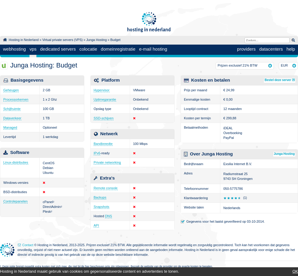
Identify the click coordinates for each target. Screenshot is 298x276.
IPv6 (97, 153)
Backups (100, 197)
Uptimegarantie (105, 99)
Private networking (107, 162)
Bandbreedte (103, 144)
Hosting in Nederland (24, 40)
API (96, 225)
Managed (10, 127)
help (291, 49)
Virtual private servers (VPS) (62, 40)
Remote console (106, 188)
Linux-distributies (15, 162)
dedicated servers (58, 49)
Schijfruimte (11, 109)
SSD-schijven (103, 118)
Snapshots (101, 207)
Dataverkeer (12, 118)
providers (246, 49)
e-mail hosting (153, 49)
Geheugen (11, 90)
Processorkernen (15, 99)
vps (32, 49)
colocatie (88, 49)
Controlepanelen (15, 201)
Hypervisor (102, 90)
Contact (27, 245)
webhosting (14, 49)
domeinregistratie (118, 49)
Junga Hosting (96, 40)
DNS (108, 216)
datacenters (271, 49)
